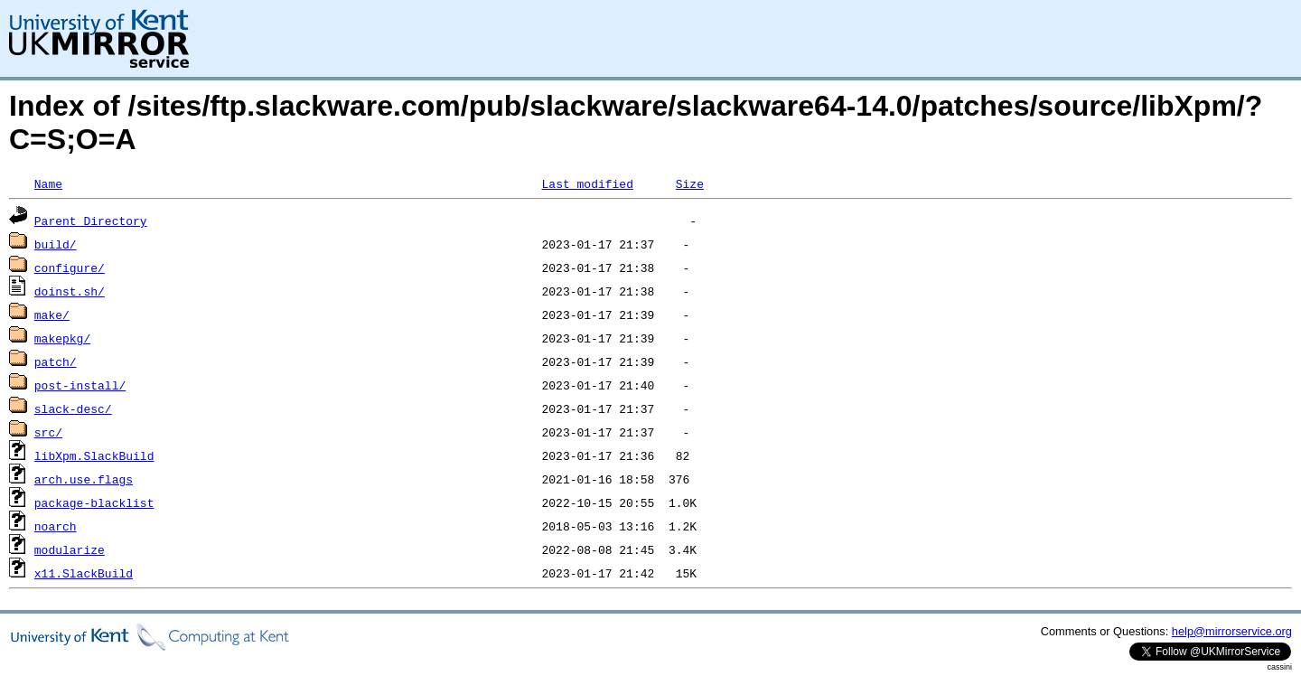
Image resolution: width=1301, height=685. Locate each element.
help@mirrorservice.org (1232, 631)
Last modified (586, 183)
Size (690, 183)
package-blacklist (94, 502)
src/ (48, 432)
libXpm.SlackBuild (94, 455)
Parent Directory (90, 220)
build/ (55, 244)
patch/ (55, 361)
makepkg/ (62, 338)
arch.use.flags (83, 479)
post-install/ (80, 385)
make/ (52, 314)
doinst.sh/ (69, 291)
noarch (55, 526)
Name (48, 183)
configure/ (69, 267)
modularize (69, 549)
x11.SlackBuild (83, 573)
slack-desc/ (73, 408)
